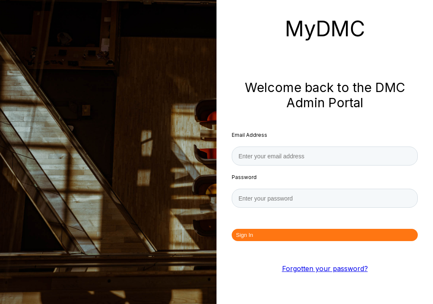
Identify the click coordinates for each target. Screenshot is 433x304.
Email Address (249, 135)
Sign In (244, 235)
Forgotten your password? (325, 268)
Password (244, 177)
